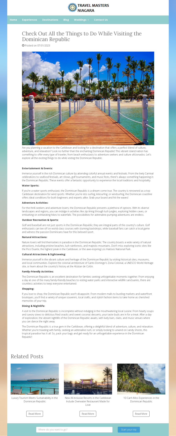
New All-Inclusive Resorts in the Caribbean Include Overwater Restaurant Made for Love (88, 385)
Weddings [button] (81, 19)
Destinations (50, 19)
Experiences (29, 19)
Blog (66, 19)
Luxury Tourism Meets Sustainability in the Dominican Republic (35, 383)
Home (13, 19)
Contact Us (101, 19)
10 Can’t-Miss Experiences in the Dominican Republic (141, 383)
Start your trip (128, 429)
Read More (35, 413)
